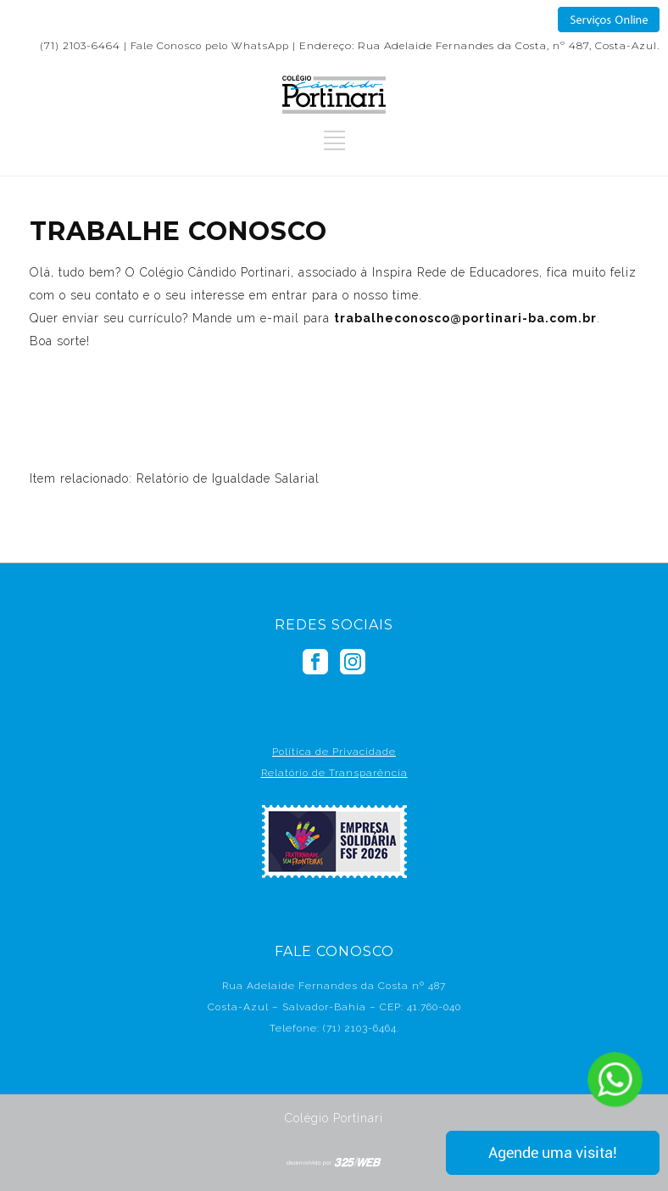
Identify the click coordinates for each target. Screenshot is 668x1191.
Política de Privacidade (334, 752)
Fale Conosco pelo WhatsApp (210, 46)
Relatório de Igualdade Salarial (228, 478)
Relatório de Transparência (334, 773)
